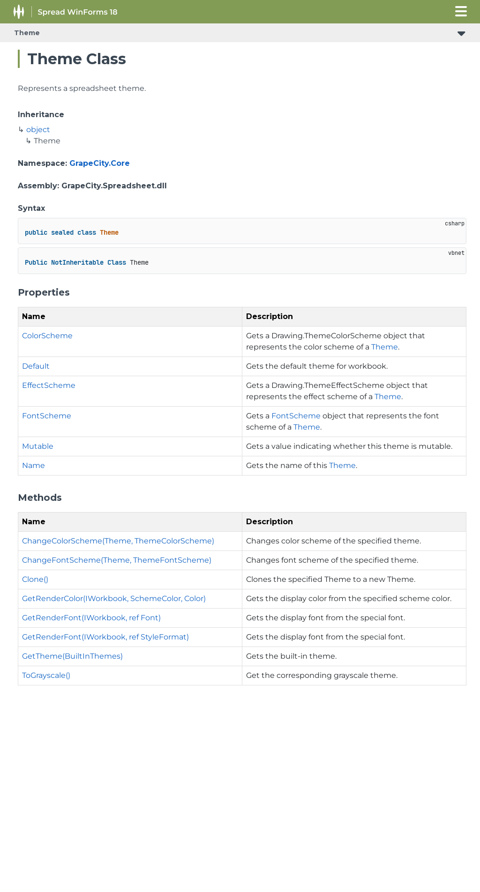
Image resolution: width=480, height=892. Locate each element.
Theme (27, 33)
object (38, 129)
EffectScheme (48, 385)
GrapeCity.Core (99, 163)
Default (36, 366)
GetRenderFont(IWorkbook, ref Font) (91, 617)
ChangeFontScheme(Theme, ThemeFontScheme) (116, 560)
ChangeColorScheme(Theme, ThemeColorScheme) (118, 540)
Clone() (35, 579)
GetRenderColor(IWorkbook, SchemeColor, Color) (114, 598)
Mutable (37, 446)
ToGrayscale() (46, 675)
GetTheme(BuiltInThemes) (72, 656)
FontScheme (46, 415)
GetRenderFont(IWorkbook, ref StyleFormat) (105, 636)
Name (33, 465)
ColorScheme (47, 335)
